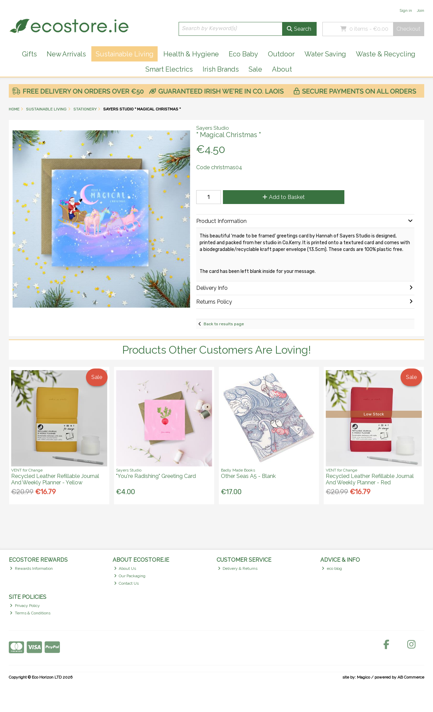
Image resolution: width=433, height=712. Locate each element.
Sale (255, 69)
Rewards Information (31, 568)
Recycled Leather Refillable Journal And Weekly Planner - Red (370, 479)
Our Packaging (130, 576)
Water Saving (325, 54)
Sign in (406, 10)
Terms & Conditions (30, 613)
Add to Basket (284, 197)
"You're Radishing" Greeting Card (156, 476)
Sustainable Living (125, 54)
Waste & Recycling (385, 54)
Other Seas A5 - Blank (248, 476)
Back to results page (224, 324)
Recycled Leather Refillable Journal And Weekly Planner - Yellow (55, 479)
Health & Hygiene (191, 54)
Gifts (29, 54)
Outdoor (281, 54)
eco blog (332, 568)
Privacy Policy (25, 605)
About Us (125, 568)
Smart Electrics (169, 69)
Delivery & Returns (238, 568)
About (282, 69)
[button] (184, 136)
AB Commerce (410, 677)
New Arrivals (66, 54)
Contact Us (126, 583)
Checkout (408, 29)
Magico (363, 677)
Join (420, 10)
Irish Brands (221, 69)
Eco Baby (243, 54)
